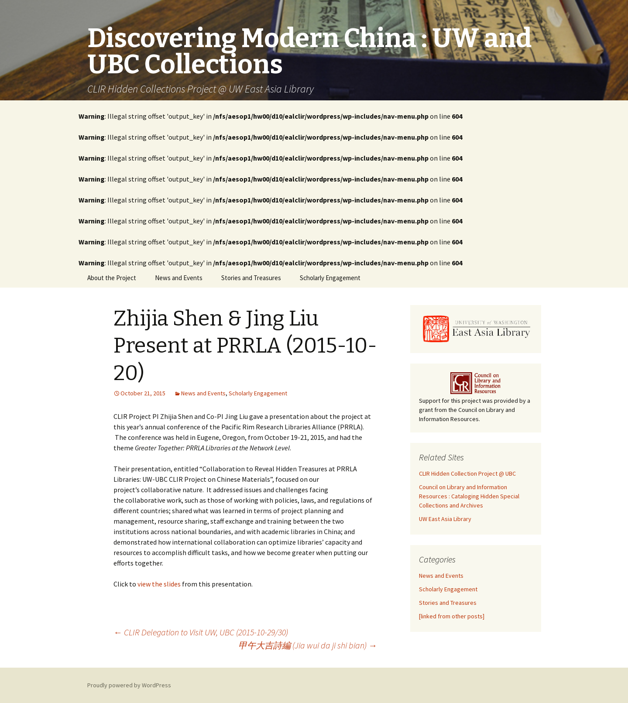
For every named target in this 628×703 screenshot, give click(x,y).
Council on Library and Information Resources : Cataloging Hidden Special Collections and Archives (469, 496)
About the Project (111, 278)
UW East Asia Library (445, 519)
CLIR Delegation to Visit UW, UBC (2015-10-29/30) (200, 632)
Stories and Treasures (251, 278)
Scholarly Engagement (330, 278)
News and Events (178, 278)
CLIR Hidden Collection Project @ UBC (467, 473)
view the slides (159, 584)
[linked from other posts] (451, 616)
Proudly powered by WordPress (129, 685)
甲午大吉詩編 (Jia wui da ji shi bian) (307, 645)
